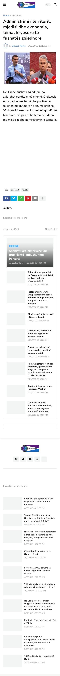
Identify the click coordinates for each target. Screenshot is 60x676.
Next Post (50, 229)
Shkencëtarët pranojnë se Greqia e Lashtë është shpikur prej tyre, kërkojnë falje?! (40, 277)
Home (6, 15)
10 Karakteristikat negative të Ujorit (39, 658)
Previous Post (12, 229)
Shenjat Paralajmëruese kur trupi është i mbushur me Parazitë (38, 501)
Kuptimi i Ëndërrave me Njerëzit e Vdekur (40, 387)
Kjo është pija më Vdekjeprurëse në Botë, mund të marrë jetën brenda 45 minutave (40, 407)
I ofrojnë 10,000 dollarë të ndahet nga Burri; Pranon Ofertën (40, 333)
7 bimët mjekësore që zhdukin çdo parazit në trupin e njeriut (39, 350)
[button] (4, 5)
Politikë (25, 190)
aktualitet (16, 15)
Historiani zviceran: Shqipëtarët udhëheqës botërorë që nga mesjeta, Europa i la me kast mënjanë (40, 297)
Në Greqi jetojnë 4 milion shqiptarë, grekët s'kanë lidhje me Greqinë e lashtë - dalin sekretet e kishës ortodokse (40, 369)
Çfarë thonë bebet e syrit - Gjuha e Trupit (40, 316)
